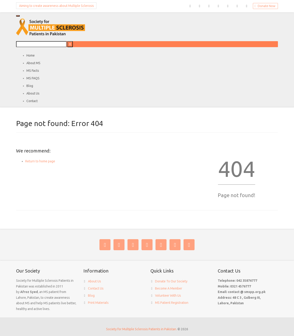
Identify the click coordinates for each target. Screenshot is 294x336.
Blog (91, 295)
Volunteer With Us (168, 295)
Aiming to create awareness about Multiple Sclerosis (55, 5)
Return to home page (40, 161)
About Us (94, 281)
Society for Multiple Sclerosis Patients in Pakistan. (141, 329)
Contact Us (96, 288)
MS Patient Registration (171, 302)
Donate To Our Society (171, 281)
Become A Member (168, 288)
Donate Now (264, 6)
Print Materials (98, 302)
